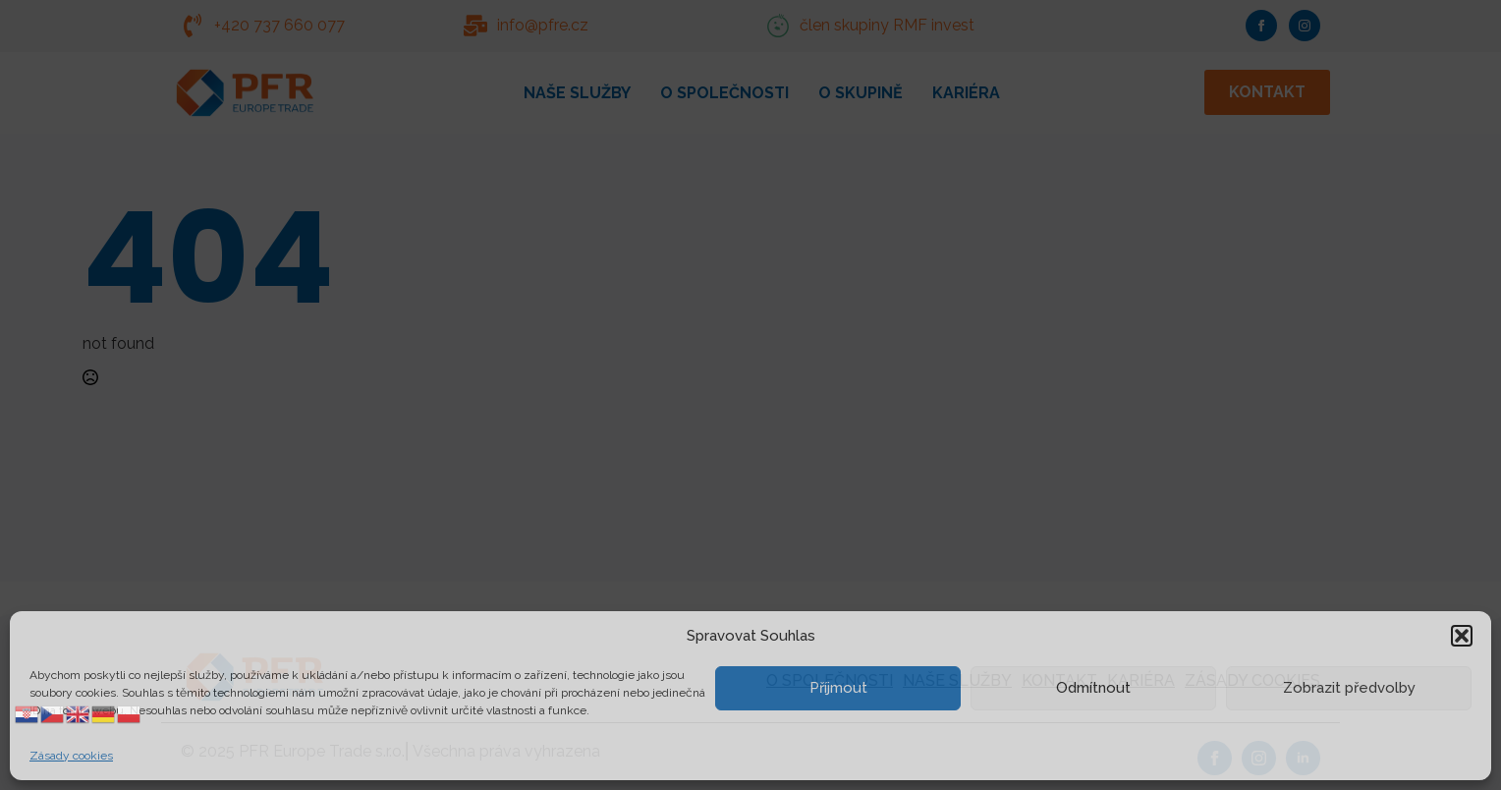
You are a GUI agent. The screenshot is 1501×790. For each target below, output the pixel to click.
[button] (1462, 636)
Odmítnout (1093, 688)
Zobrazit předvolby (1349, 688)
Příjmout (838, 688)
